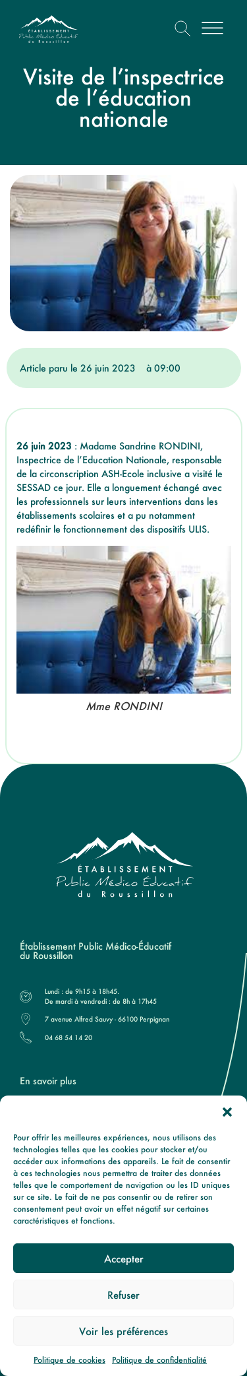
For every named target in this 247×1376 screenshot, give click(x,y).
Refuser (123, 1294)
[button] (227, 1112)
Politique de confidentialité (159, 1360)
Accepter (124, 1258)
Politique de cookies (69, 1360)
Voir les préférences (123, 1331)
